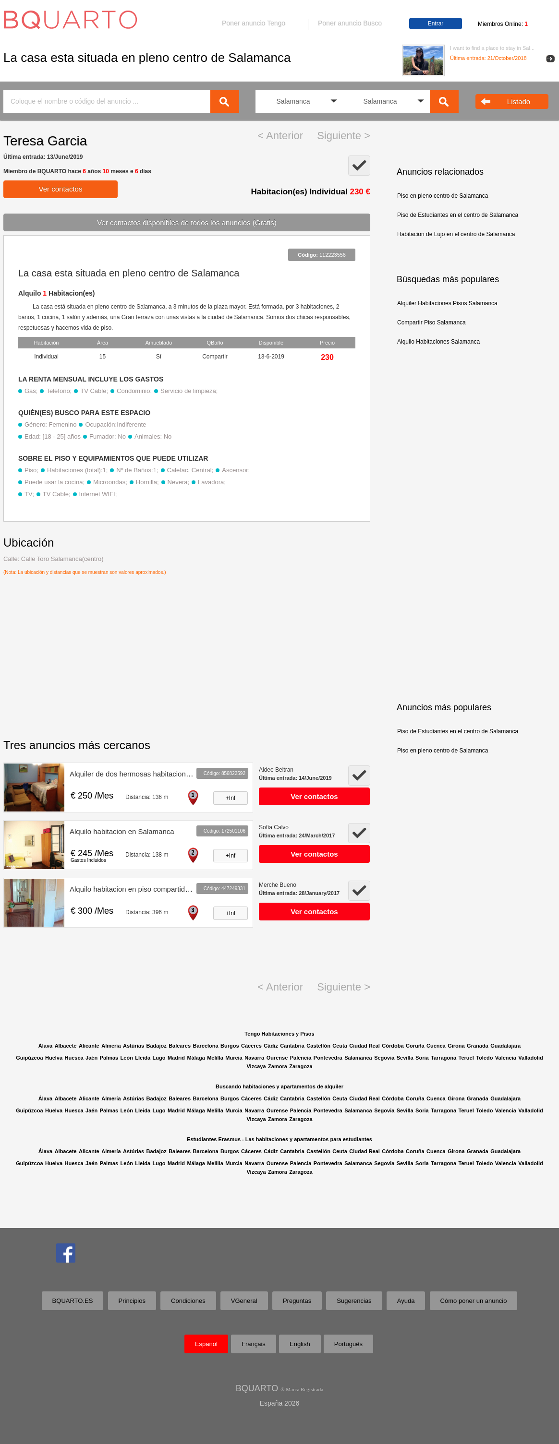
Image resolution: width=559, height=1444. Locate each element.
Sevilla (405, 1058)
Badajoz (156, 1046)
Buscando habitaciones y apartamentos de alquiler (279, 1086)
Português (348, 1344)
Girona (456, 1046)
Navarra (254, 1058)
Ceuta (339, 1046)
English (300, 1344)
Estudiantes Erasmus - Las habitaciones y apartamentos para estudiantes (279, 1139)
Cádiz (271, 1046)
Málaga (196, 1058)
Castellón (318, 1046)
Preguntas (297, 1300)
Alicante (89, 1046)
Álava (45, 1046)
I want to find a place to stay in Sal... (492, 48)
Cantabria (292, 1046)
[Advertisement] (461, 526)
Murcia (233, 1058)
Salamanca (358, 1058)
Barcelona (205, 1046)
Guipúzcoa (29, 1058)
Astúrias (133, 1046)
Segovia (384, 1058)
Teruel (466, 1058)
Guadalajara (505, 1046)
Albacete (66, 1046)
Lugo (159, 1058)
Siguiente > (343, 136)
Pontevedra (328, 1058)
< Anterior (280, 136)
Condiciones (188, 1300)
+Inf (230, 798)
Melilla (215, 1058)
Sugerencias (354, 1300)
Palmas (109, 1058)
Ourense (277, 1058)
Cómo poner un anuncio (473, 1300)
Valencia (505, 1058)
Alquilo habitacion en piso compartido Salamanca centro (159, 889)
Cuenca (436, 1046)
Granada (477, 1046)
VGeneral (244, 1300)
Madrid (176, 1058)
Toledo (484, 1058)
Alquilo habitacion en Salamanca (122, 831)
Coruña (415, 1046)
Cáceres (251, 1046)
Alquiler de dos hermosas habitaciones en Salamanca (156, 774)
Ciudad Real (364, 1046)
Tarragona (443, 1058)
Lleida (142, 1058)
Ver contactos (61, 189)
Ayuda (406, 1300)
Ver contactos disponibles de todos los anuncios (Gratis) (187, 222)
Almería (111, 1046)
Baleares (180, 1046)
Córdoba (392, 1046)
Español (206, 1344)
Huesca (74, 1058)
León (127, 1058)
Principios (132, 1300)
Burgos (229, 1046)
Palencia (301, 1058)
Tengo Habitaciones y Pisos (279, 1034)
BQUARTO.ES (72, 1300)
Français (254, 1344)
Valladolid (530, 1058)
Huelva (53, 1058)
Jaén (91, 1058)
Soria (422, 1058)
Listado (518, 101)
